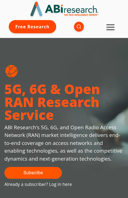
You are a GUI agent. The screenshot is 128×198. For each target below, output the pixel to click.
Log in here (60, 184)
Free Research (32, 27)
